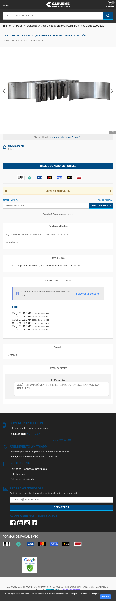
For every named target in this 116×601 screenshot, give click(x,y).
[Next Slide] (112, 91)
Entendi (105, 596)
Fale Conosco (18, 474)
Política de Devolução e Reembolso (29, 469)
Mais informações (91, 594)
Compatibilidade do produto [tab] (58, 280)
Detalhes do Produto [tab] (57, 226)
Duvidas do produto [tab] (58, 368)
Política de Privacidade (22, 479)
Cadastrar (61, 507)
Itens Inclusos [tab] (57, 258)
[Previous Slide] (4, 91)
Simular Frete (101, 205)
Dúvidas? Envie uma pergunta (58, 214)
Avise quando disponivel (58, 165)
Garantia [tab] (58, 347)
